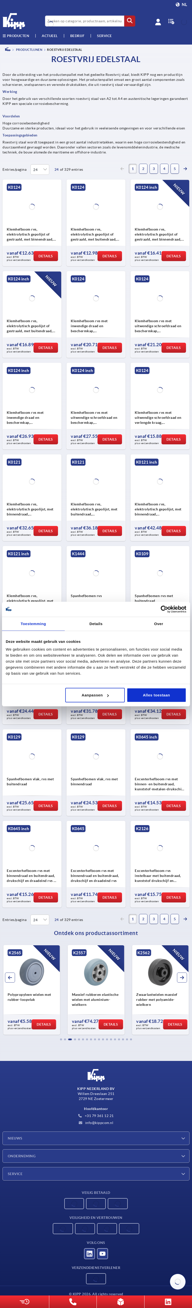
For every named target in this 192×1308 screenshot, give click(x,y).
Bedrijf (77, 36)
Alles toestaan (156, 695)
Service (15, 1174)
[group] (31, 990)
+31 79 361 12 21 (96, 1116)
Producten (15, 36)
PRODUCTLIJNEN (28, 49)
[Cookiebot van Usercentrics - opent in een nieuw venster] (164, 609)
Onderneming (22, 1156)
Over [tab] (158, 623)
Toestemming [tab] (33, 623)
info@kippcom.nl (96, 1123)
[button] (61, 1039)
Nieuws (15, 1138)
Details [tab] (96, 623)
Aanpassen (95, 695)
